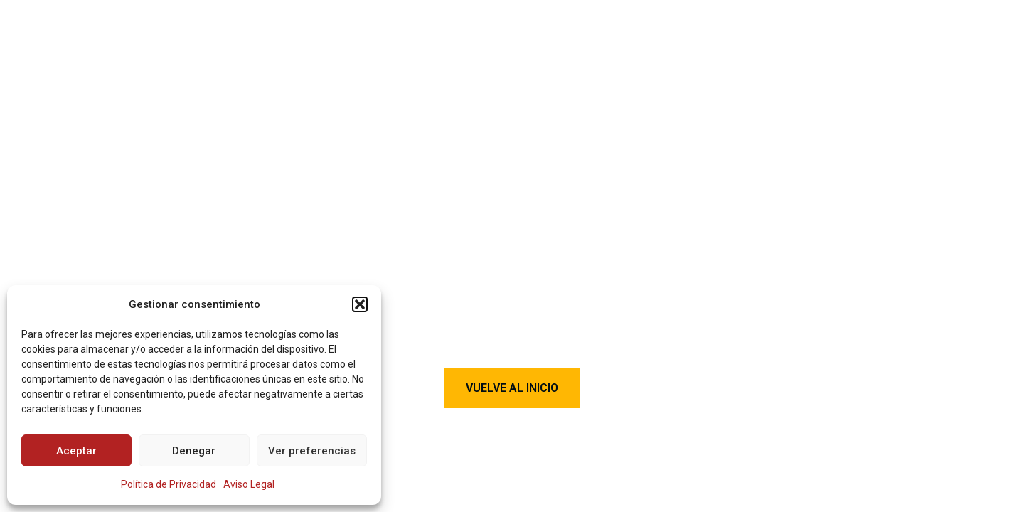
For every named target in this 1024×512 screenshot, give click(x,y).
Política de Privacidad (168, 484)
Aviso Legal (248, 484)
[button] (360, 304)
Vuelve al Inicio (512, 388)
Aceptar (76, 450)
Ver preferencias (312, 450)
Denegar (193, 450)
